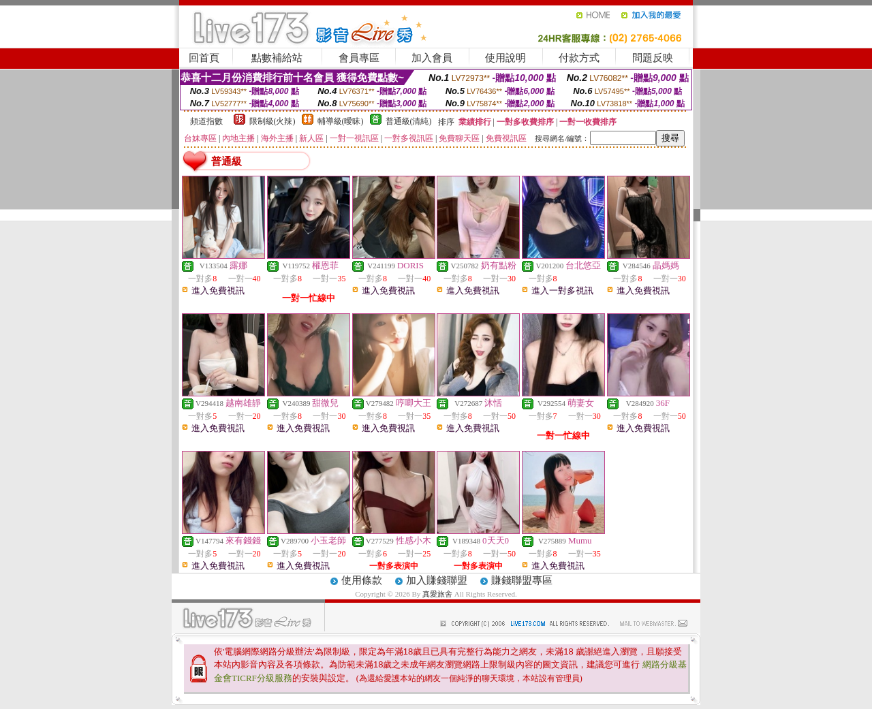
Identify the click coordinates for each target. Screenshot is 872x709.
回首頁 (204, 57)
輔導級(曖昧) (340, 121)
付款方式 (579, 57)
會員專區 (359, 57)
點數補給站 (276, 57)
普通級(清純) (409, 121)
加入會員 (431, 57)
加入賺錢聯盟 (436, 580)
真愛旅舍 (437, 594)
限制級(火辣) (272, 121)
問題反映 (652, 57)
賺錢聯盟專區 (521, 580)
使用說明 (505, 57)
